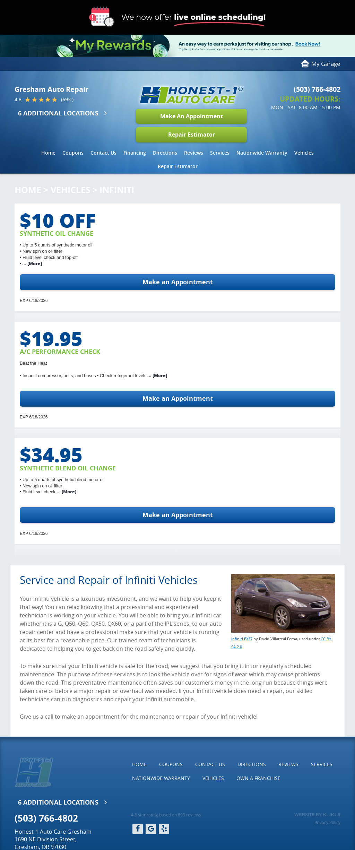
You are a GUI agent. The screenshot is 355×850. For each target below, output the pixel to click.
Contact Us (103, 152)
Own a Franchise (258, 778)
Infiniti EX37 (241, 638)
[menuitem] (48, 153)
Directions (165, 152)
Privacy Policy (327, 822)
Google (151, 829)
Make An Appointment (191, 116)
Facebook (137, 829)
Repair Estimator (191, 134)
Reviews (193, 152)
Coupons (73, 152)
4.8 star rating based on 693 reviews (166, 814)
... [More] (31, 263)
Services (220, 152)
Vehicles (304, 152)
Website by (317, 814)
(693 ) (67, 99)
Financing (134, 152)
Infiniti (116, 190)
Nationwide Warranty (261, 152)
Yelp (164, 829)
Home (48, 152)
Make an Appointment (177, 282)
